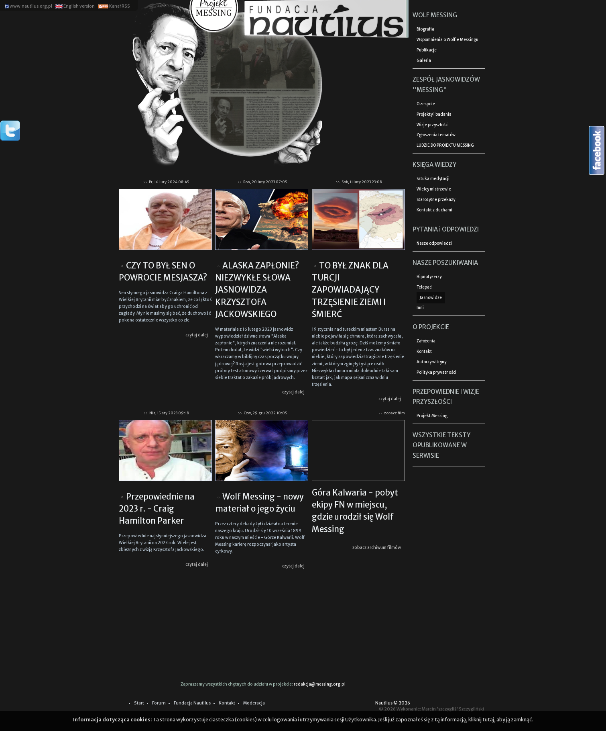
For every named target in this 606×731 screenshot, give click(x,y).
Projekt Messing (432, 416)
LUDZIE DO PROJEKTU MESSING (445, 145)
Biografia (425, 29)
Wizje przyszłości (433, 125)
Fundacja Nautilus (192, 703)
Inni (420, 307)
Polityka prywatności (436, 372)
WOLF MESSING (435, 15)
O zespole (426, 104)
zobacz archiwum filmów (376, 547)
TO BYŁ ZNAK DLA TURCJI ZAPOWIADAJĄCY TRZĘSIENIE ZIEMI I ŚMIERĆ (350, 289)
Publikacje (427, 50)
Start (139, 703)
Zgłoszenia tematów (436, 135)
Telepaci (425, 287)
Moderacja (254, 703)
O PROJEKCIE (431, 327)
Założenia (426, 341)
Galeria (424, 60)
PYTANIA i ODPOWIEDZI (446, 229)
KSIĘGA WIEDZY (434, 164)
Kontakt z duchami (434, 210)
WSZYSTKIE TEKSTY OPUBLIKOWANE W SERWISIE (441, 445)
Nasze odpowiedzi (434, 243)
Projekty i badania (434, 114)
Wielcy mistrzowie (434, 189)
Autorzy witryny (431, 362)
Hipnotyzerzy (429, 276)
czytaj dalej (196, 335)
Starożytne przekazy (436, 199)
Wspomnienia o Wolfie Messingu (447, 39)
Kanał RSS (113, 6)
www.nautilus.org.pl (28, 6)
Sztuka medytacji (433, 178)
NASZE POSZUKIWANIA (445, 262)
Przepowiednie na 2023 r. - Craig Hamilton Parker (157, 508)
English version (75, 6)
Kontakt (424, 351)
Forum (159, 703)
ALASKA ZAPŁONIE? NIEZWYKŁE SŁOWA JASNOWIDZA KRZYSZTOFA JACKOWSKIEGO (257, 289)
